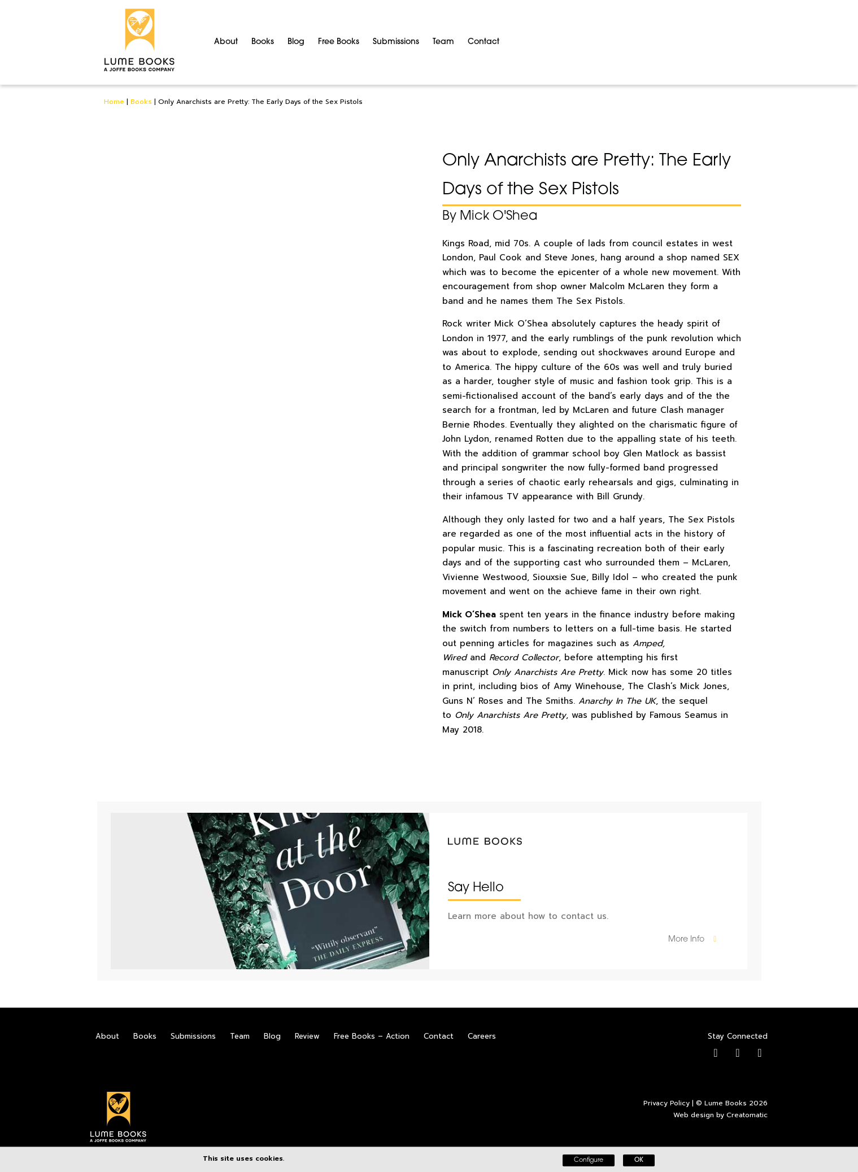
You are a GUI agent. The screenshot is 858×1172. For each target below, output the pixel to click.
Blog (296, 42)
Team (443, 42)
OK (638, 1160)
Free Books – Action (372, 1036)
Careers (482, 1036)
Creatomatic (747, 1115)
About (226, 42)
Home (114, 102)
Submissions (396, 42)
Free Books (338, 42)
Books (262, 42)
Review (307, 1036)
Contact (483, 42)
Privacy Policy (666, 1103)
